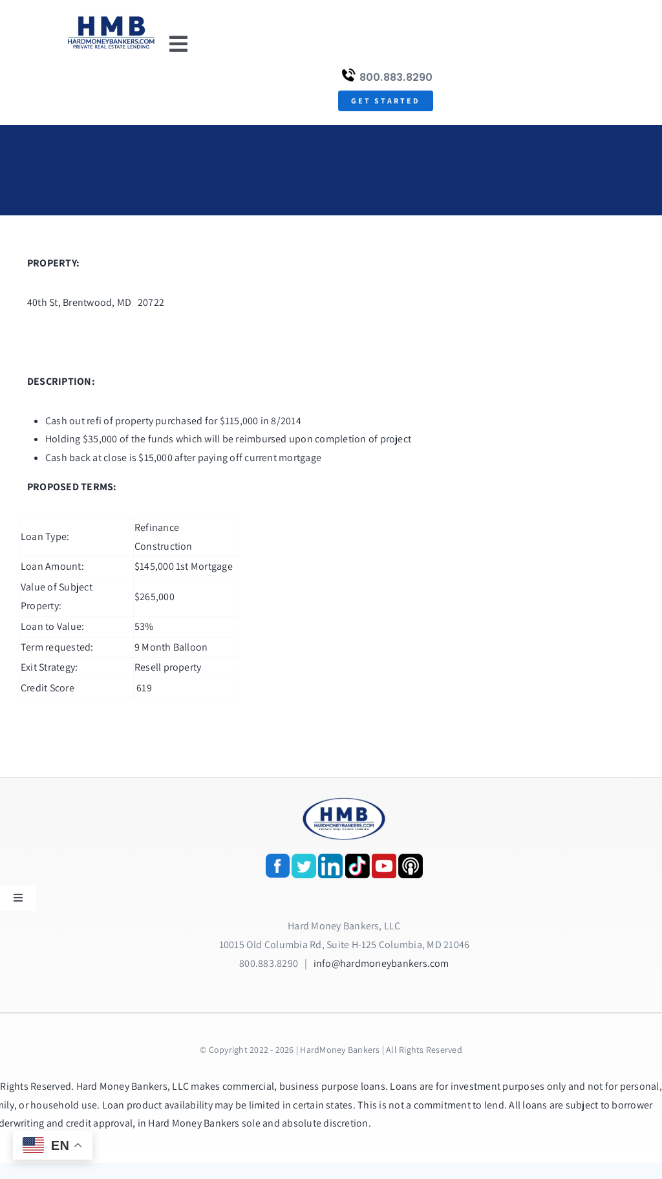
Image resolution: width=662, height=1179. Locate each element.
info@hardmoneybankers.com (381, 963)
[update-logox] (111, 18)
